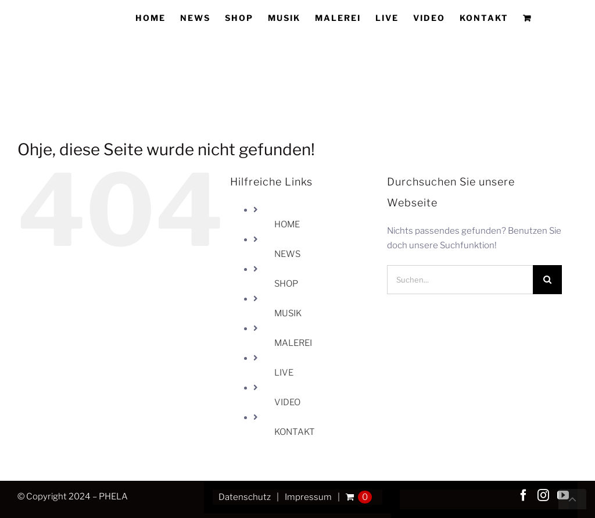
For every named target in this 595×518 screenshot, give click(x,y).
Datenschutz (244, 497)
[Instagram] (543, 495)
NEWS (287, 254)
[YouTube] (563, 495)
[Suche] (547, 279)
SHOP (286, 283)
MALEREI (293, 343)
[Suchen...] (460, 279)
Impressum (308, 497)
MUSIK (288, 313)
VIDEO (287, 402)
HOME (287, 224)
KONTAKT (294, 432)
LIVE (283, 372)
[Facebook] (523, 495)
